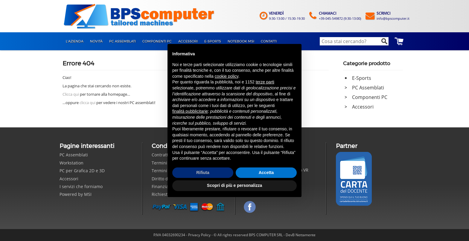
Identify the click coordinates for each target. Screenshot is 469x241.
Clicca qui (71, 94)
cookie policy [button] (226, 76)
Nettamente (306, 234)
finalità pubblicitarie (190, 111)
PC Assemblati (368, 87)
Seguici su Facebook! (250, 207)
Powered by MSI (76, 194)
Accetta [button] (266, 172)
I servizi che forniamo (81, 186)
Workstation (71, 163)
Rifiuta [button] (202, 172)
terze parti (265, 82)
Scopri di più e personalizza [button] (234, 185)
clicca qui (87, 102)
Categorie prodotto (366, 63)
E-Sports (361, 78)
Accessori (363, 106)
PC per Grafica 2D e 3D (82, 170)
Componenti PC (369, 97)
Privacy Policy (199, 234)
